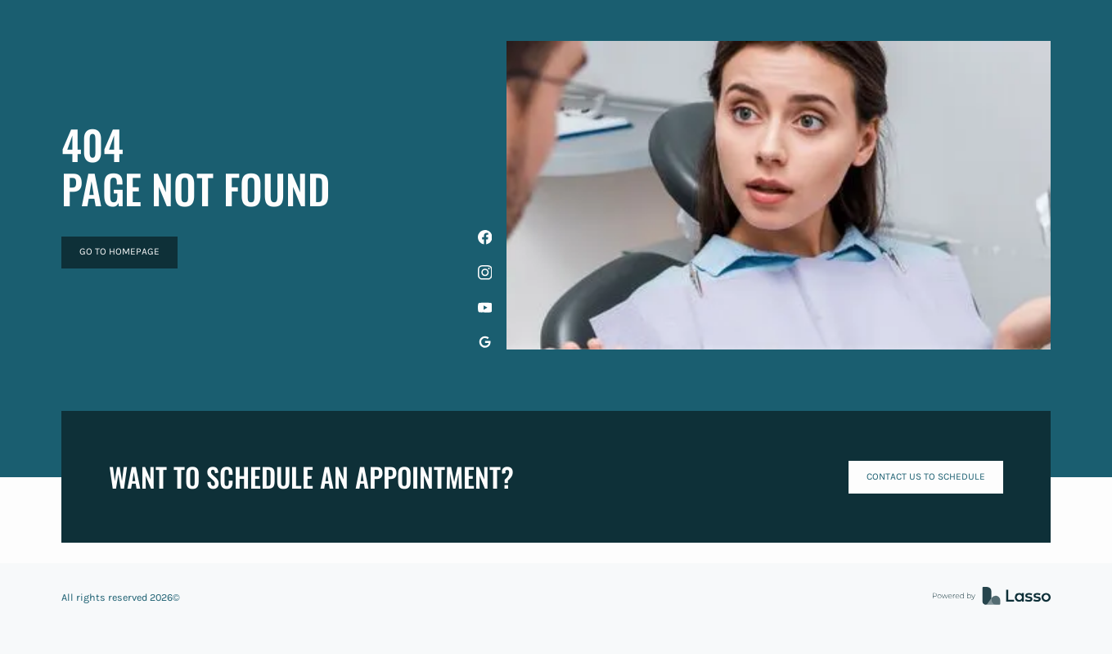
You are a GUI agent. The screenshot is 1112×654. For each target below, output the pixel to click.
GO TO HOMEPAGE (119, 251)
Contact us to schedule (926, 476)
